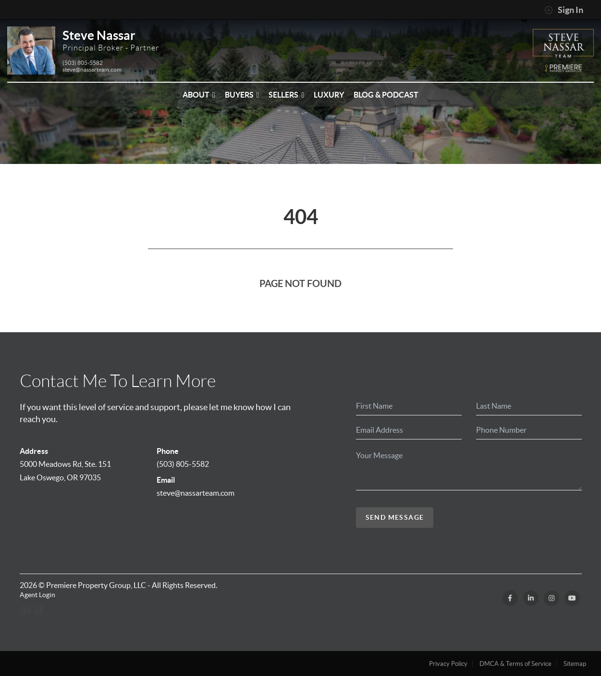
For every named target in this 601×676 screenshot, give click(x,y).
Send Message (395, 517)
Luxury (329, 94)
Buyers (242, 94)
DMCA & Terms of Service (515, 663)
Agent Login (37, 595)
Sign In (563, 10)
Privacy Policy (448, 663)
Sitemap (575, 663)
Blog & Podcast (386, 94)
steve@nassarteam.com (92, 69)
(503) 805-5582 (82, 63)
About (199, 94)
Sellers (286, 94)
